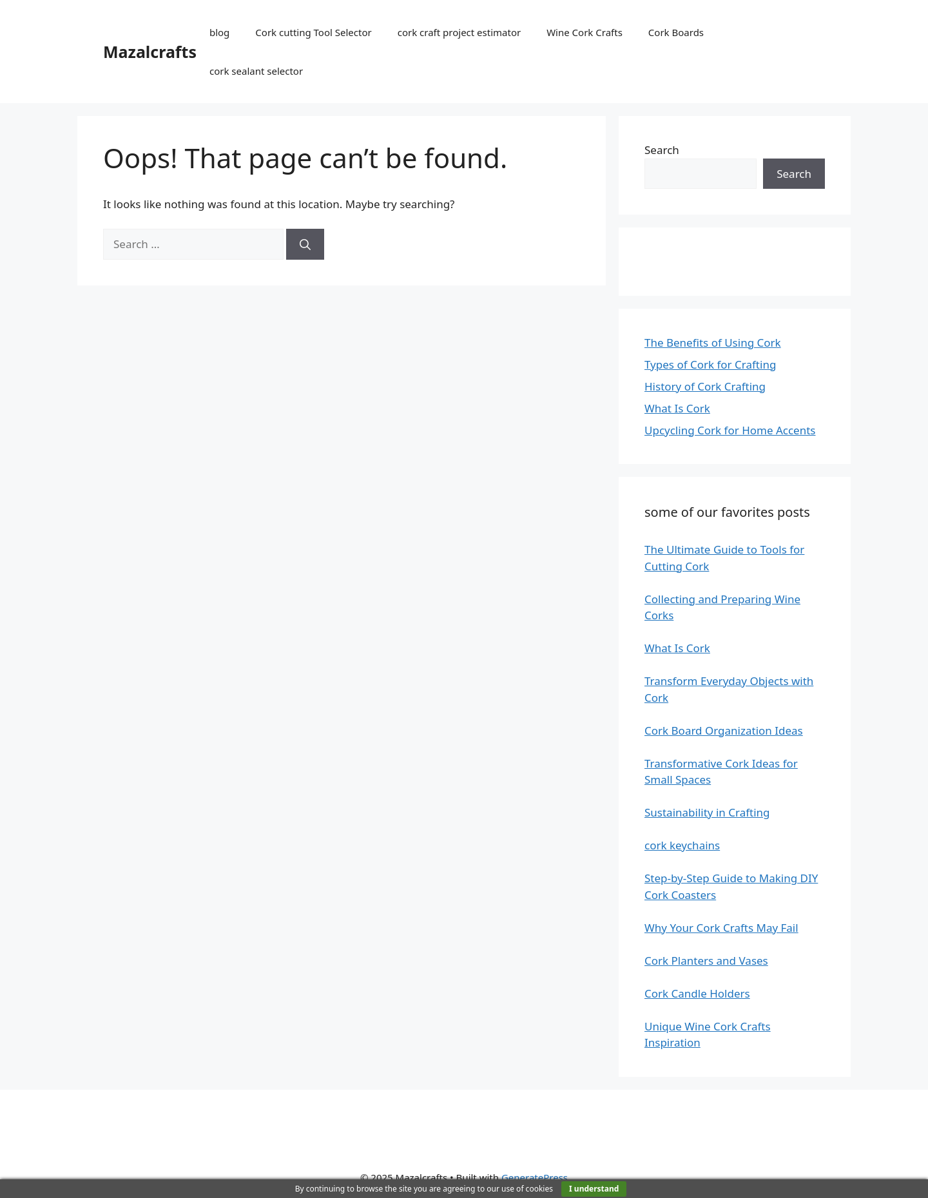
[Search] (305, 244)
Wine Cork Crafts (584, 32)
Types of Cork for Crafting (710, 364)
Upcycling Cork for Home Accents (730, 430)
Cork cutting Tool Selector (313, 32)
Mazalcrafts (150, 52)
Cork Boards (676, 32)
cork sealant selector (256, 70)
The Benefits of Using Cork (712, 342)
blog (219, 32)
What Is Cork (677, 408)
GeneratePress (534, 1177)
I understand (594, 1188)
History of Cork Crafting (705, 386)
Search (661, 149)
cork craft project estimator (459, 32)
